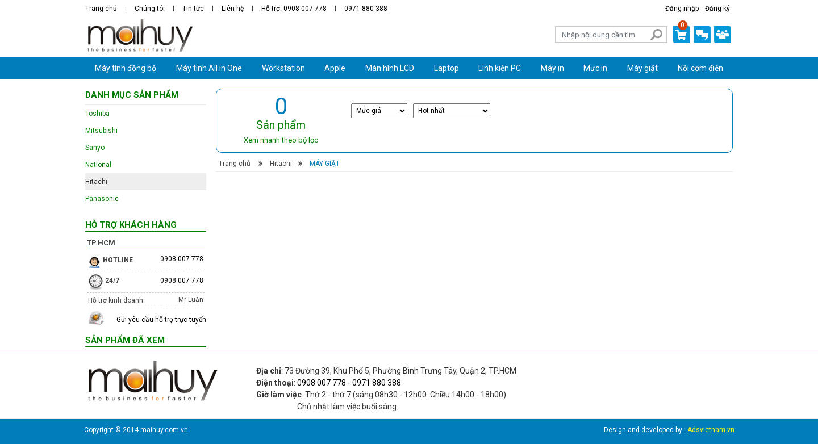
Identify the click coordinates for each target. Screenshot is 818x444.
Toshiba (97, 114)
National (98, 165)
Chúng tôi (150, 8)
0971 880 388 (365, 8)
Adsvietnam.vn (710, 430)
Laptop (446, 68)
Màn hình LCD (389, 68)
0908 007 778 (181, 259)
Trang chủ (101, 8)
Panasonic (102, 199)
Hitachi (281, 163)
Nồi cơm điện (700, 68)
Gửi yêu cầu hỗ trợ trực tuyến (161, 320)
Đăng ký (717, 8)
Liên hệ (233, 8)
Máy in (552, 68)
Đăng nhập (682, 8)
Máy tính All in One (209, 68)
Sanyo (95, 148)
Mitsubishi (101, 131)
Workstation (283, 68)
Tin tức (193, 8)
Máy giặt (642, 68)
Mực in (595, 68)
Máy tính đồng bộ (125, 68)
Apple (334, 68)
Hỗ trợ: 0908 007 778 (294, 8)
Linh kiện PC (499, 68)
